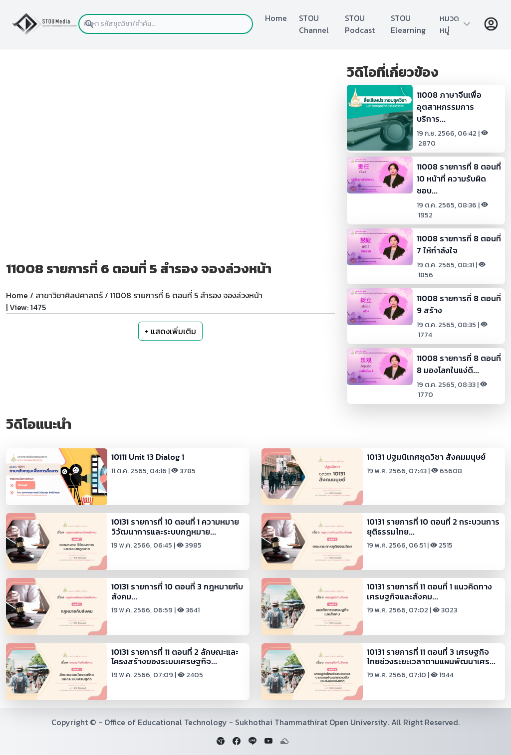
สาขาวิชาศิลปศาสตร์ (69, 295)
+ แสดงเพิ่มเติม (170, 331)
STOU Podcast (360, 24)
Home (276, 18)
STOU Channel (314, 24)
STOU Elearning (408, 24)
